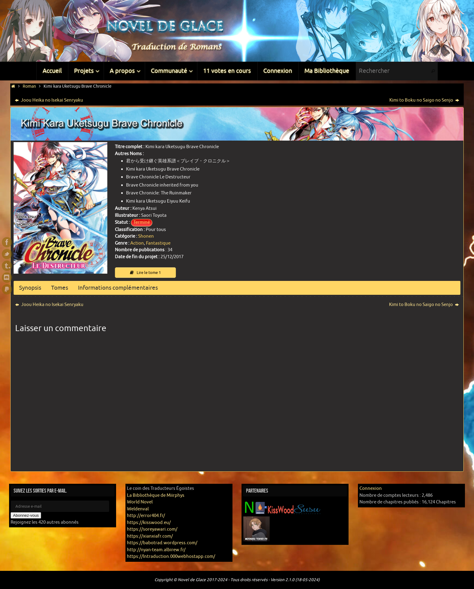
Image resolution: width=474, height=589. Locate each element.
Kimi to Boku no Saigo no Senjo (424, 100)
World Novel (140, 502)
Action (137, 243)
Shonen (146, 236)
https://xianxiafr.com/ (150, 536)
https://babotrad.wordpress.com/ (162, 543)
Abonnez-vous (26, 515)
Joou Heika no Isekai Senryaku (49, 100)
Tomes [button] (62, 288)
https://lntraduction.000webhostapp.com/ (171, 557)
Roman (29, 86)
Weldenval (138, 509)
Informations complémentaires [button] (122, 288)
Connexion (370, 489)
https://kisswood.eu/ (149, 523)
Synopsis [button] (31, 288)
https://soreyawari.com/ (152, 529)
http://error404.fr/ (146, 516)
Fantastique (158, 243)
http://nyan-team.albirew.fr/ (156, 550)
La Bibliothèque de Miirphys (155, 495)
